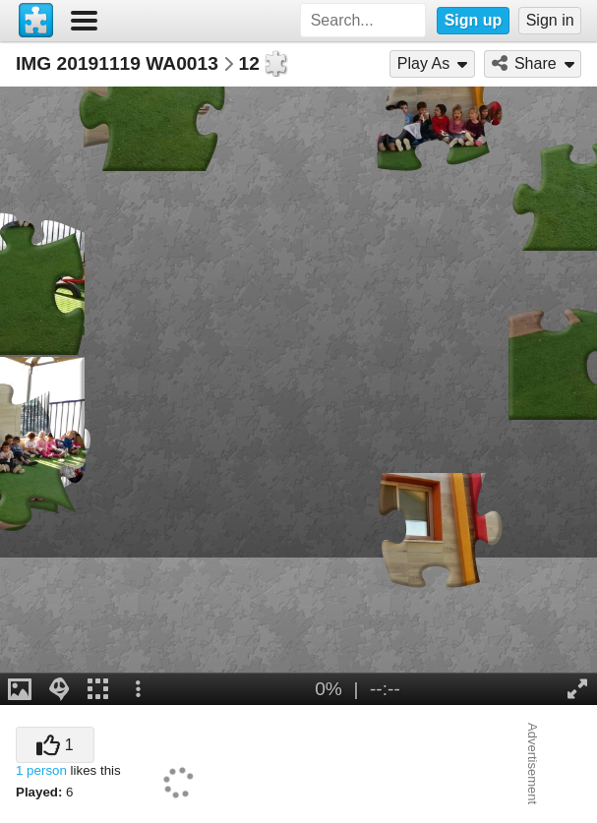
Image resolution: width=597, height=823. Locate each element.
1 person (41, 770)
